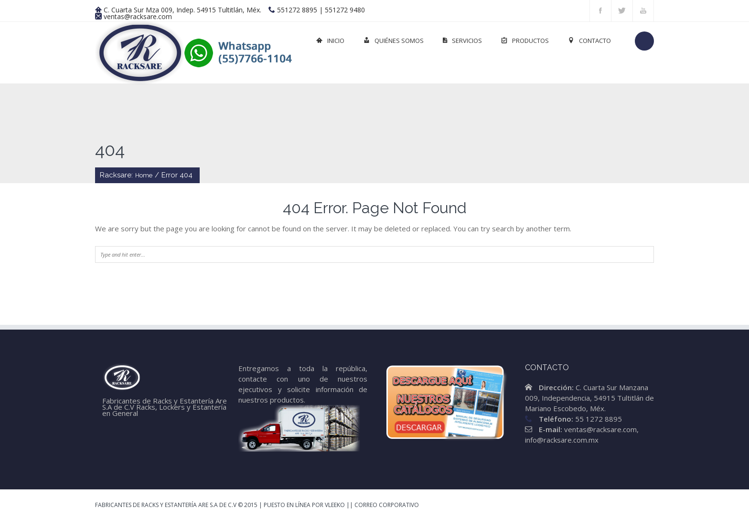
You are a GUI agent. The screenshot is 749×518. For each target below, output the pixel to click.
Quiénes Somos (394, 40)
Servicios (462, 40)
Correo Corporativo (386, 505)
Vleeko (335, 505)
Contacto (589, 40)
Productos (525, 40)
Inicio (330, 40)
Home (143, 175)
